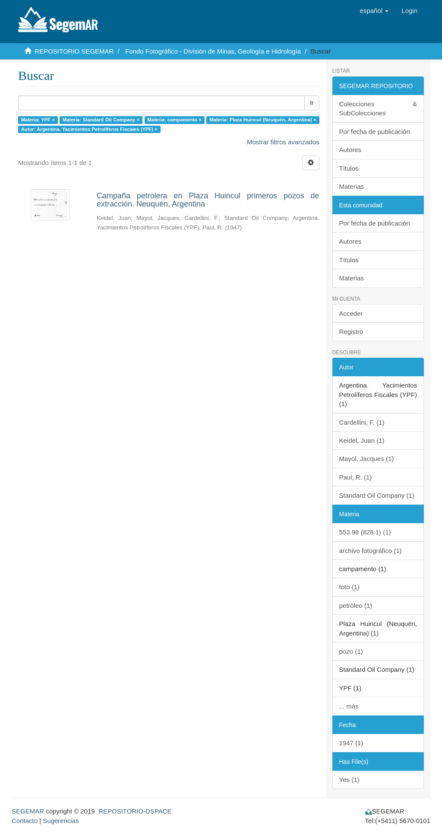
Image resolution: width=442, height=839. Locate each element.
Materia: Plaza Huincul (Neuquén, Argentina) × (262, 119)
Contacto (25, 820)
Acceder (351, 313)
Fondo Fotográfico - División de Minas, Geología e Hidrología (213, 51)
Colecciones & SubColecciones (378, 108)
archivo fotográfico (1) (370, 550)
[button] (374, 11)
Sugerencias (61, 820)
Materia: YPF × (38, 119)
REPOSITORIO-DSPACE (134, 811)
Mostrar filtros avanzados (283, 142)
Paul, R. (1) (355, 477)
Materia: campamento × (174, 119)
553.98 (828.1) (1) (365, 532)
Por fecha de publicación (374, 131)
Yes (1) (349, 779)
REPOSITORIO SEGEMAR (74, 51)
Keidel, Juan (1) (362, 440)
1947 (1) (351, 743)
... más (349, 706)
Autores (350, 149)
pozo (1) (351, 651)
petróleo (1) (356, 605)
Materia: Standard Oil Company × (101, 119)
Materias (351, 186)
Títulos (349, 168)
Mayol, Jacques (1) (366, 458)
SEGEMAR (28, 811)
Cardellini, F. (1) (362, 422)
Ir (312, 102)
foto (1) (349, 587)
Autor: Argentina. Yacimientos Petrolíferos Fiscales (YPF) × (89, 129)
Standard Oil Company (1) (376, 495)
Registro (351, 331)
